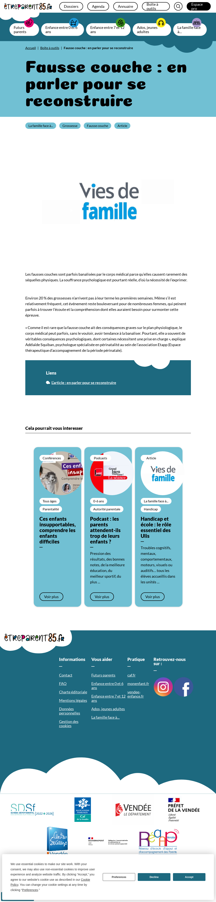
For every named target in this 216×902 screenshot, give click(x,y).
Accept (189, 877)
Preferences (119, 877)
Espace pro (197, 6)
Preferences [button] (30, 890)
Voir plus (51, 596)
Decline (154, 877)
